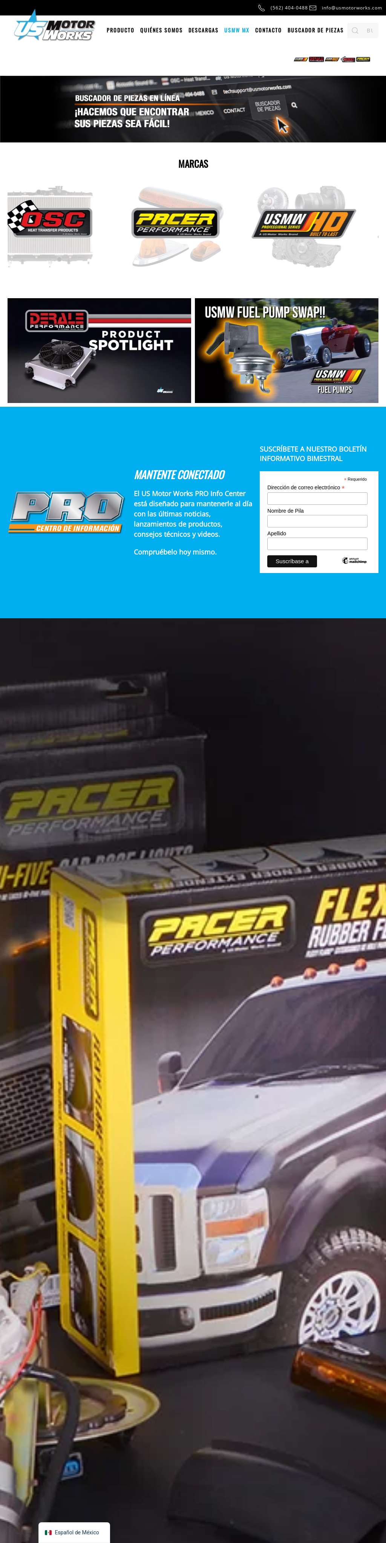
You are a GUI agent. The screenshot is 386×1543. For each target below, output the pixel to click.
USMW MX (237, 30)
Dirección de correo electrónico (306, 487)
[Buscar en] (363, 30)
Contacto (268, 30)
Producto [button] (121, 30)
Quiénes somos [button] (161, 30)
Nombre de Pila (285, 511)
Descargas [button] (203, 30)
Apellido (276, 533)
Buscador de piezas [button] (316, 30)
